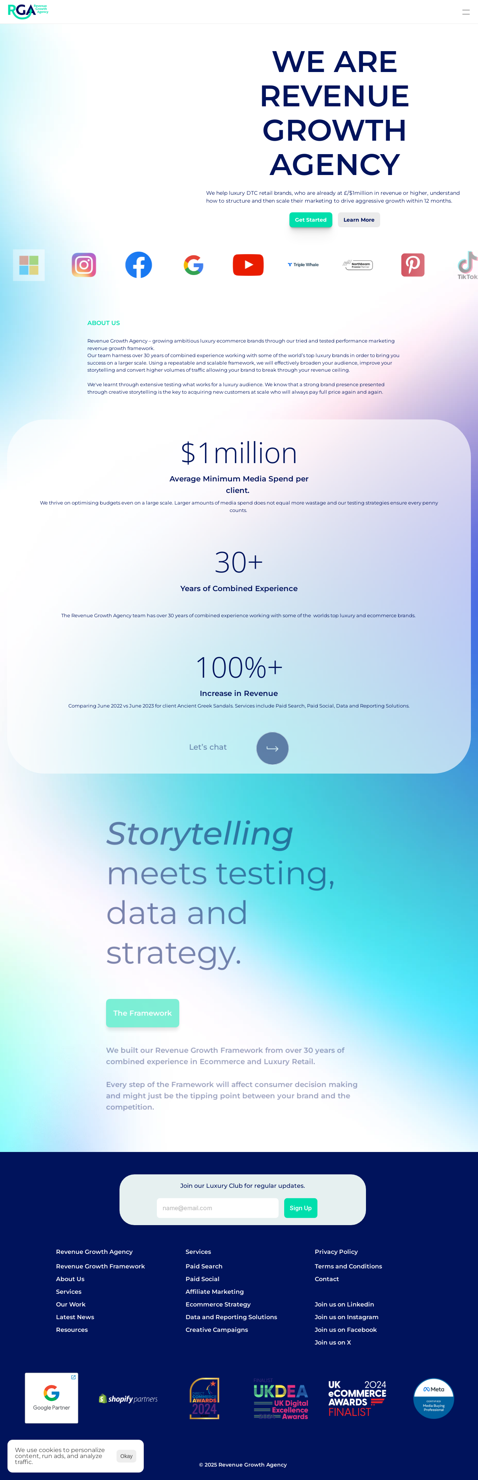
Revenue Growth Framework (100, 1266)
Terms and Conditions (348, 1266)
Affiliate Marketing (215, 1291)
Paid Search (204, 1266)
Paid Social (203, 1279)
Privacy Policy (336, 1251)
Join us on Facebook (346, 1329)
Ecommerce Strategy (218, 1304)
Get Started (311, 219)
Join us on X (333, 1342)
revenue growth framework (120, 348)
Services (68, 1291)
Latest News (75, 1317)
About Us (70, 1279)
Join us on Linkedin (344, 1304)
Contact (327, 1279)
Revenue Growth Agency (94, 1251)
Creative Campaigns (217, 1329)
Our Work (71, 1304)
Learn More (359, 219)
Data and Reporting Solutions (231, 1317)
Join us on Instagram (347, 1317)
